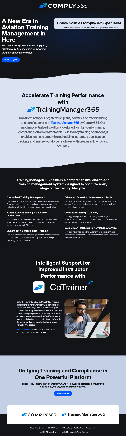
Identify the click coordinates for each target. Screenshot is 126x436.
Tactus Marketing (82, 432)
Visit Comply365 (10, 60)
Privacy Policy (34, 428)
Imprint (43, 428)
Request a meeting (24, 329)
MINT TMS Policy (52, 428)
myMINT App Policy (66, 428)
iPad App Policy (79, 428)
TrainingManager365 (65, 123)
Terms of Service (91, 428)
